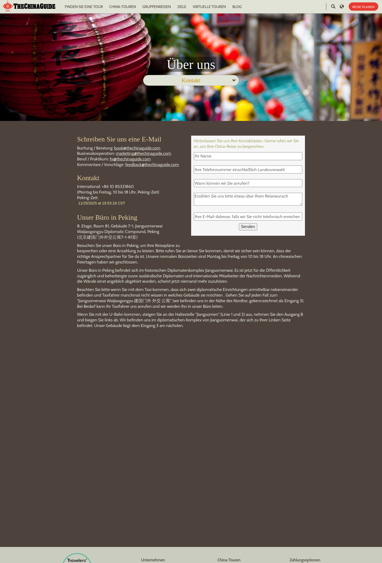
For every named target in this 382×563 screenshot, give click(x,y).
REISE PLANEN (363, 7)
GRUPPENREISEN (156, 6)
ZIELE (181, 6)
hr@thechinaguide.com (130, 159)
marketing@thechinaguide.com (143, 153)
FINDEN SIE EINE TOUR (84, 6)
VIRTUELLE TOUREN (209, 6)
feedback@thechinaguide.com (152, 164)
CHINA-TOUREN (122, 6)
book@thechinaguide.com (137, 148)
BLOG (237, 6)
